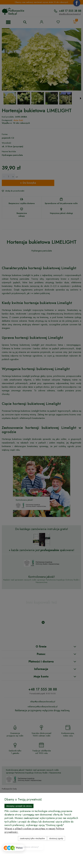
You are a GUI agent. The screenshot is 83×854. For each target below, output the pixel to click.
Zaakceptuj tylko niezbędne (32, 838)
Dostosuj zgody (56, 838)
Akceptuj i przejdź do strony (19, 806)
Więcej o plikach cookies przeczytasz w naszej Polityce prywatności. (34, 830)
